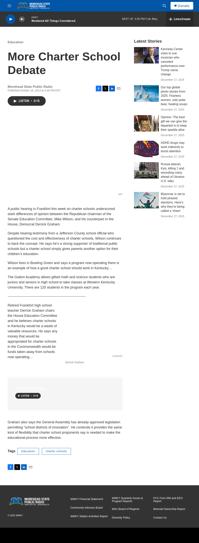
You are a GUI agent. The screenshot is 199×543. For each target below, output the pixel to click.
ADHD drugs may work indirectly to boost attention (172, 147)
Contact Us (160, 517)
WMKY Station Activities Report (89, 516)
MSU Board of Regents (125, 509)
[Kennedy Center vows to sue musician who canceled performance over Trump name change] (146, 55)
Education (15, 42)
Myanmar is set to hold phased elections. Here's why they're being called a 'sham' (173, 202)
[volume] (22, 19)
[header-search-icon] (164, 5)
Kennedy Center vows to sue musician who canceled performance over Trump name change (173, 61)
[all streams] (179, 19)
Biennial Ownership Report (169, 509)
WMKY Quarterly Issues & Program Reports (127, 500)
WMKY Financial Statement (86, 499)
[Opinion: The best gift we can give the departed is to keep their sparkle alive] (146, 123)
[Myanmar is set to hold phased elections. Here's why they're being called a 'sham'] (146, 200)
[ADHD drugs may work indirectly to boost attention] (146, 149)
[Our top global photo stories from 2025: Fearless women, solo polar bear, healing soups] (146, 93)
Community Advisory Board (86, 507)
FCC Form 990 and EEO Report (168, 500)
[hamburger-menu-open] (9, 6)
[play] (10, 19)
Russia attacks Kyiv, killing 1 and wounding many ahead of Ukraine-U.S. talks (173, 173)
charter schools (56, 451)
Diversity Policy (121, 517)
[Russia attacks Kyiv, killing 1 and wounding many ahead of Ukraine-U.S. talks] (146, 170)
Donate (183, 6)
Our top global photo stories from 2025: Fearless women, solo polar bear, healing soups (174, 96)
